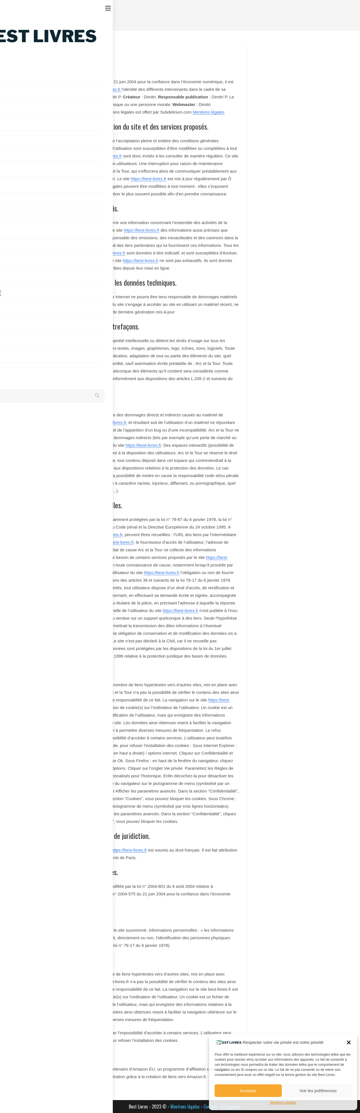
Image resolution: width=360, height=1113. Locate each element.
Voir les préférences (318, 1090)
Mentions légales (208, 112)
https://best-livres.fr (103, 89)
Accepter (248, 1090)
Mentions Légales (283, 1103)
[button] (349, 1042)
